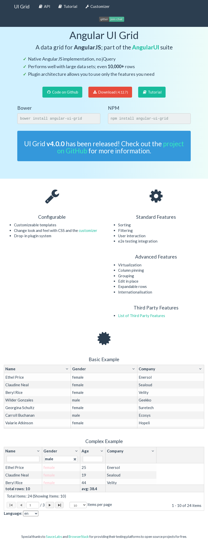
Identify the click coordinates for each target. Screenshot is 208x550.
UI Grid (21, 6)
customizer (88, 230)
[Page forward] (50, 505)
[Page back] (21, 505)
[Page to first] (11, 505)
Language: (13, 513)
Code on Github (62, 92)
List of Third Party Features (141, 315)
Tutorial (67, 6)
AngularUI (145, 47)
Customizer (97, 6)
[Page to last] (59, 505)
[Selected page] (32, 505)
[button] (37, 369)
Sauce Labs (54, 537)
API (44, 6)
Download (110, 92)
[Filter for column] (23, 459)
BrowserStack (79, 537)
